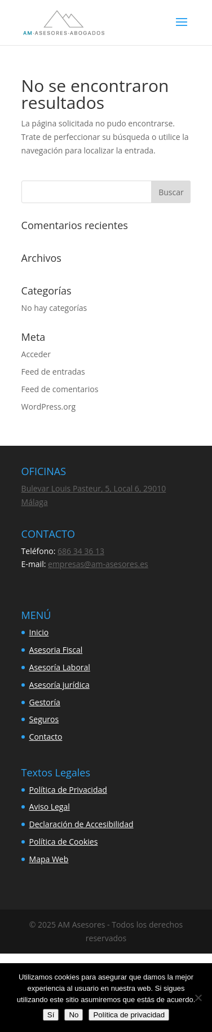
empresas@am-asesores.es (98, 564)
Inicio (39, 632)
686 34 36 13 (81, 551)
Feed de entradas (53, 371)
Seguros (44, 719)
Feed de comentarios (60, 389)
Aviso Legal (49, 806)
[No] (198, 997)
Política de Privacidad (68, 789)
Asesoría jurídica (59, 684)
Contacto (46, 736)
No (73, 1015)
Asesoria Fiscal (56, 649)
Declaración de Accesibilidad (81, 824)
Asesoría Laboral (59, 667)
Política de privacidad (129, 1015)
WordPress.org (48, 406)
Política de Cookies (63, 841)
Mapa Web (49, 859)
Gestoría (44, 702)
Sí (51, 1015)
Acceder (36, 354)
